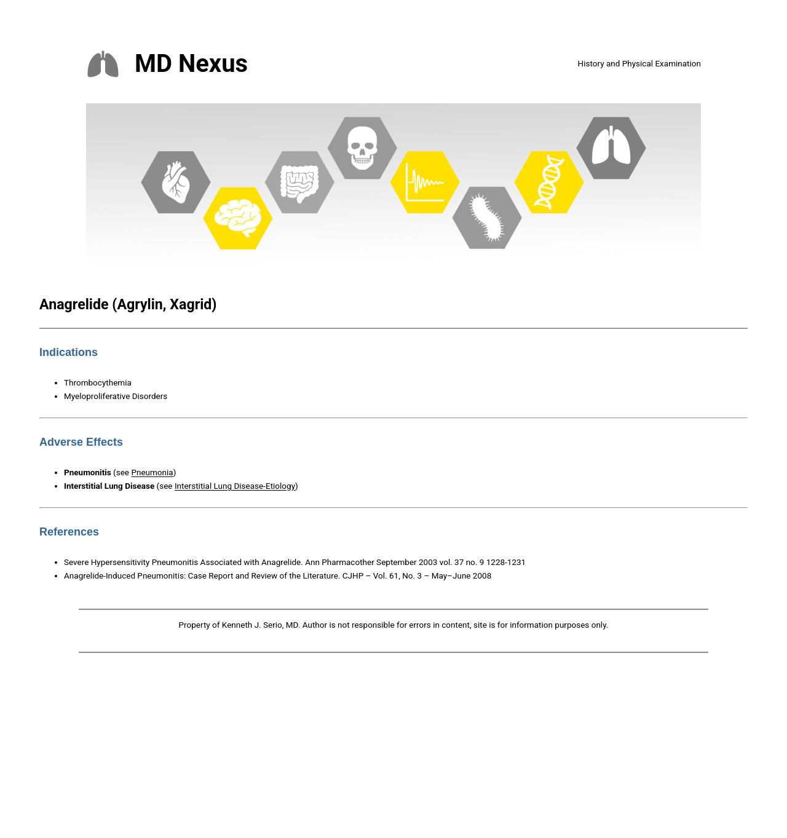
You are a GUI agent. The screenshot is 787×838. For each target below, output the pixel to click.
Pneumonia (152, 472)
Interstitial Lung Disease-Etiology (235, 486)
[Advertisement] (393, 748)
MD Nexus (191, 63)
